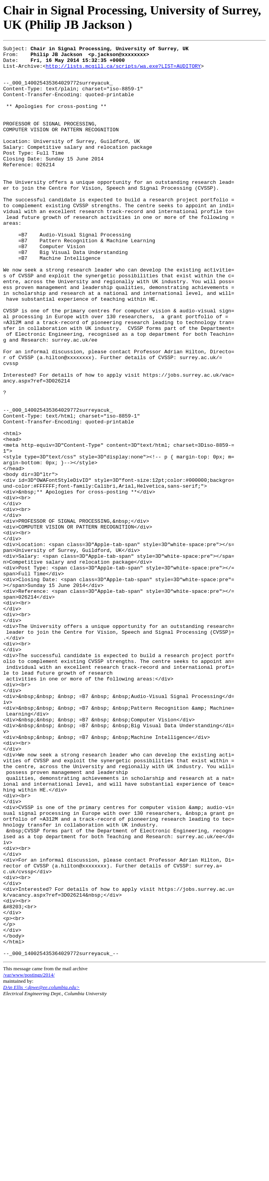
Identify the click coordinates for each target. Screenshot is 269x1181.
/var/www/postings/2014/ (29, 1156)
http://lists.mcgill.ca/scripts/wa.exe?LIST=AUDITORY (123, 70)
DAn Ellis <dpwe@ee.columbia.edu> (41, 1168)
